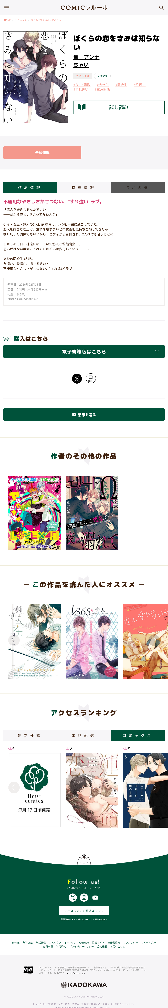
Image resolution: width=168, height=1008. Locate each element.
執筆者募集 (114, 931)
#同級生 (121, 84)
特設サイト (98, 931)
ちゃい (81, 64)
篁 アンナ (86, 57)
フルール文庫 (148, 931)
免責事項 (48, 935)
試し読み (103, 107)
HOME (7, 20)
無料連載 (28, 931)
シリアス (102, 76)
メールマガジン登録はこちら (84, 900)
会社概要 (102, 935)
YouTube (84, 931)
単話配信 (41, 931)
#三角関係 (102, 89)
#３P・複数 (81, 84)
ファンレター (130, 931)
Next (154, 640)
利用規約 (61, 935)
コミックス (21, 20)
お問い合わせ (117, 935)
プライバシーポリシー (81, 935)
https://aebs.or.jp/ (76, 962)
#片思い (140, 84)
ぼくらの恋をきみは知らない (46, 20)
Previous (14, 640)
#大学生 (103, 84)
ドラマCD (70, 931)
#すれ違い (80, 89)
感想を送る (84, 414)
